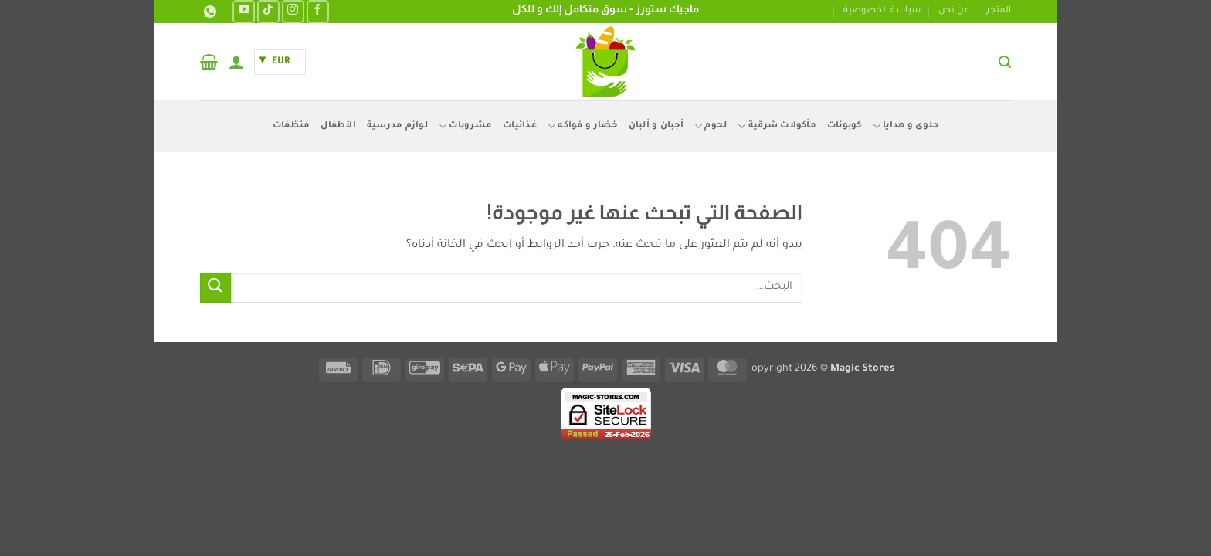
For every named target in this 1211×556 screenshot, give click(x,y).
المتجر (998, 11)
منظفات (291, 126)
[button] (1005, 62)
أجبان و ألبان (656, 126)
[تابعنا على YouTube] (243, 11)
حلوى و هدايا (906, 126)
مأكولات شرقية (777, 126)
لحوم (710, 126)
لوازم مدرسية (397, 126)
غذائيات (520, 126)
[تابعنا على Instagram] (293, 11)
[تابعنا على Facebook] (318, 11)
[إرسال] (215, 288)
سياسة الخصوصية (882, 11)
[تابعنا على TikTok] (268, 11)
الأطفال (338, 126)
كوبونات (844, 126)
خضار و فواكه (583, 126)
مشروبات (465, 126)
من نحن (953, 11)
